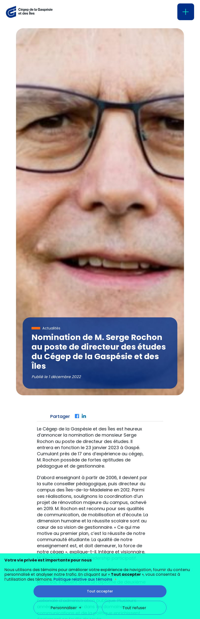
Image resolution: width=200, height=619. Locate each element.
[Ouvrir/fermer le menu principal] (185, 11)
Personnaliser (65, 566)
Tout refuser (134, 566)
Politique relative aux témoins (82, 538)
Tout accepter (100, 549)
